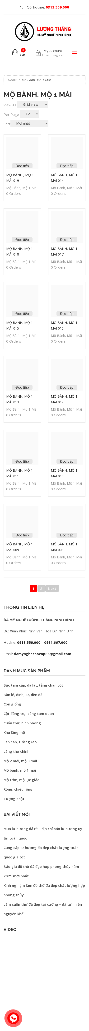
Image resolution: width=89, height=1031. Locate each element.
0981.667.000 (55, 642)
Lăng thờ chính (16, 751)
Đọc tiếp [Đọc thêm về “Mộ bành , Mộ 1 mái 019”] (22, 165)
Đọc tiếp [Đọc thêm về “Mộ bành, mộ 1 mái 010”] (67, 461)
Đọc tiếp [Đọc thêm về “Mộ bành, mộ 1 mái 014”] (67, 165)
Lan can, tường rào (20, 742)
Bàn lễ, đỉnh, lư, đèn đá (23, 694)
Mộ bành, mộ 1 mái (21, 187)
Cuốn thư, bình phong (22, 723)
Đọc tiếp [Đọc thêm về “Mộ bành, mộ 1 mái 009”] (22, 535)
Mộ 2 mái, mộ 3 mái (20, 760)
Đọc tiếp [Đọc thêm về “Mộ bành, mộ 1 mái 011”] (22, 461)
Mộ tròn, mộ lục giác (21, 779)
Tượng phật (14, 798)
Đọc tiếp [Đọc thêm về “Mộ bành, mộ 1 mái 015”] (22, 313)
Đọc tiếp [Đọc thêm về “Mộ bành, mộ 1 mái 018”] (22, 239)
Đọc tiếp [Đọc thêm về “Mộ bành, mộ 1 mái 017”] (67, 239)
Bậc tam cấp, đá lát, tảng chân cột (33, 685)
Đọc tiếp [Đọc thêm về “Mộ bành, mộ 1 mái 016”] (67, 313)
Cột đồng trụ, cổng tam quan (29, 713)
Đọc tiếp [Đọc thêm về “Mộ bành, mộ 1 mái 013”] (22, 387)
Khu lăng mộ (14, 732)
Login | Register (53, 55)
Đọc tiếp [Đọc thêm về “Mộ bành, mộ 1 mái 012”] (67, 387)
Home (12, 80)
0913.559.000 (28, 642)
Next (52, 588)
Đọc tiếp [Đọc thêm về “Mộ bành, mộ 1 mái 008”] (67, 535)
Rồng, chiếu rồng (18, 789)
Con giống (12, 704)
